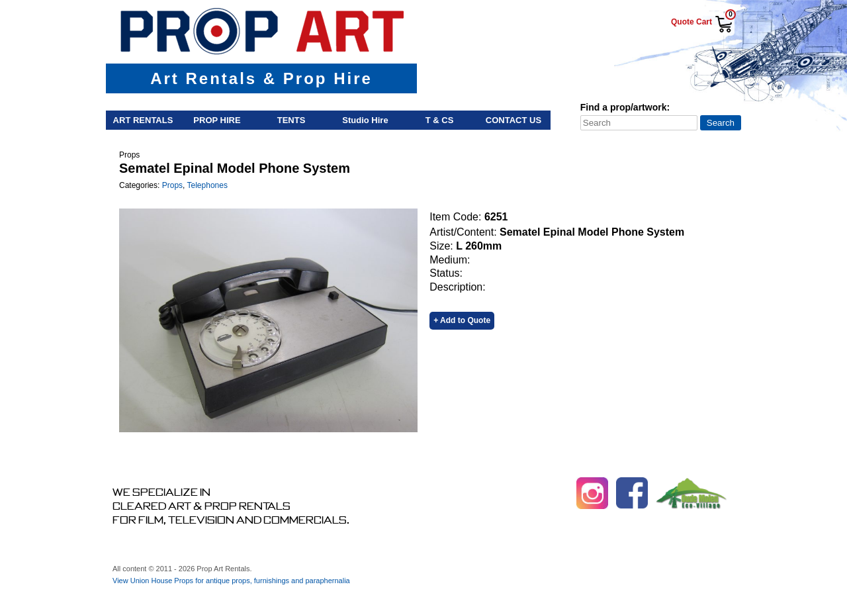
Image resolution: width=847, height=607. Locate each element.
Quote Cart (691, 21)
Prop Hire (216, 120)
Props (172, 185)
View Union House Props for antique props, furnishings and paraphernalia (231, 580)
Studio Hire (365, 120)
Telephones (207, 185)
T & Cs (439, 120)
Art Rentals (143, 120)
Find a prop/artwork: (625, 107)
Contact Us (513, 120)
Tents (291, 120)
